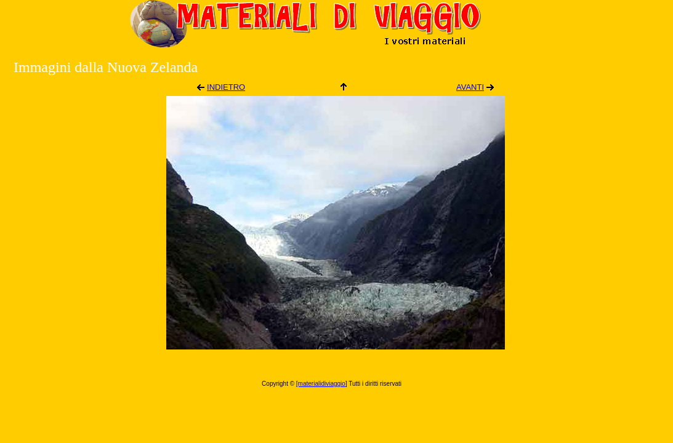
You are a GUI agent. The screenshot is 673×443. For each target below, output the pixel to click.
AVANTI (470, 87)
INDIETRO (226, 87)
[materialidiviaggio (320, 383)
